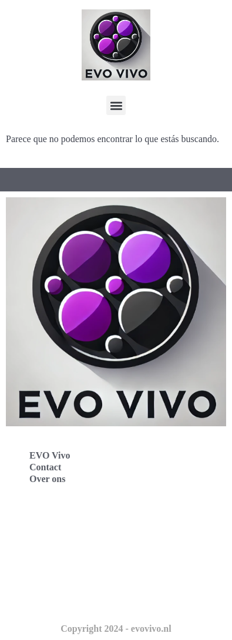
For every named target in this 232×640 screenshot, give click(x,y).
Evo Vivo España (52, 547)
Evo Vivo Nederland (58, 573)
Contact (45, 467)
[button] (116, 105)
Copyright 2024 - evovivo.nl (115, 629)
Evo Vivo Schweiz (53, 599)
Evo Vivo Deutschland (62, 521)
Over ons (47, 479)
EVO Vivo (49, 455)
